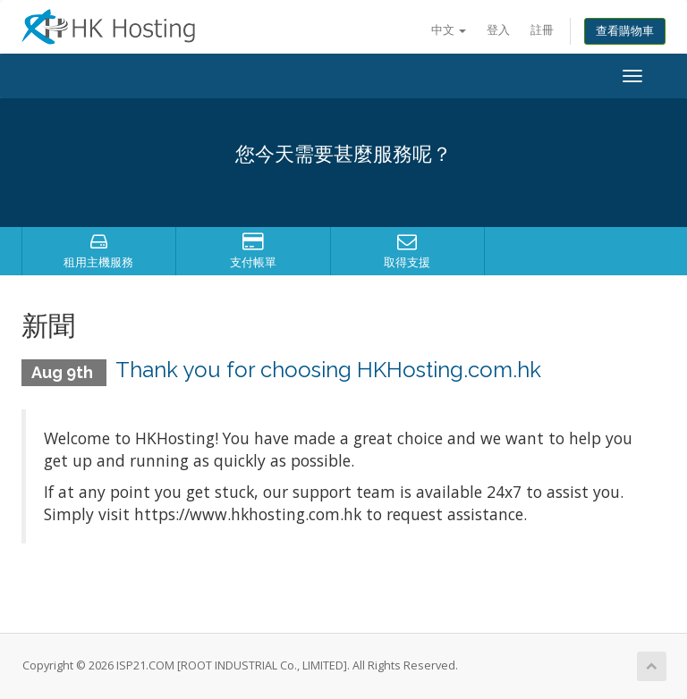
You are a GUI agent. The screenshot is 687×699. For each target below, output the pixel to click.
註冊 (542, 30)
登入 (498, 30)
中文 (448, 30)
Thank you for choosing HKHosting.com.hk (328, 370)
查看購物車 (625, 30)
